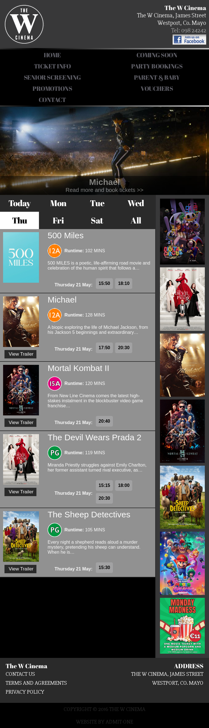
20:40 (104, 421)
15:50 (104, 283)
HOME (52, 55)
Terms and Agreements (36, 682)
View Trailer (21, 354)
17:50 (104, 347)
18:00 (123, 485)
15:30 (104, 567)
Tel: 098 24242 (188, 30)
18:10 (123, 283)
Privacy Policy (25, 691)
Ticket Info (52, 66)
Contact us (20, 673)
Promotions (52, 88)
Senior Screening (52, 77)
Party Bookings (156, 66)
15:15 (104, 485)
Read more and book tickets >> (104, 190)
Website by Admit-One (104, 721)
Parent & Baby (157, 77)
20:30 (123, 347)
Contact (52, 100)
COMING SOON (156, 55)
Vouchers (157, 88)
